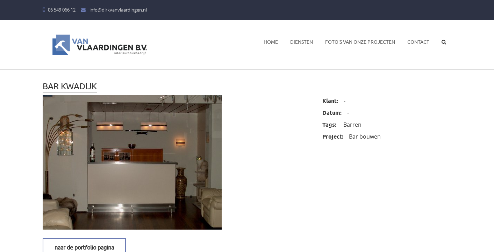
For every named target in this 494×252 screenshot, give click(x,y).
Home (271, 42)
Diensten (301, 42)
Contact (418, 42)
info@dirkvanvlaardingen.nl (114, 10)
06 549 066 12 (59, 10)
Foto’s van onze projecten (360, 42)
